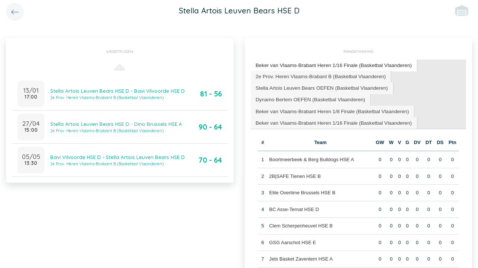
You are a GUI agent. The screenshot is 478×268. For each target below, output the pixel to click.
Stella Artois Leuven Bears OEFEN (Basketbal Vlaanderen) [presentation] (319, 86)
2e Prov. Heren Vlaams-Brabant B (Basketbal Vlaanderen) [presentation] (318, 75)
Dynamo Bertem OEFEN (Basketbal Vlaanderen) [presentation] (308, 97)
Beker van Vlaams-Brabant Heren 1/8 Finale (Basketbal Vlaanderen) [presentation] (329, 109)
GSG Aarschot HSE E (292, 239)
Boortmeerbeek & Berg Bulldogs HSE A (311, 156)
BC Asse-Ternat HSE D (294, 206)
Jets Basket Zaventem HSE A (301, 256)
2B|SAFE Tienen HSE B (295, 173)
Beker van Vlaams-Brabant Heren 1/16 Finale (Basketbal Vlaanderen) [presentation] (330, 65)
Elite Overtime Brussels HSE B (302, 189)
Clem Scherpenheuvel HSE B (301, 223)
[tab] (331, 65)
